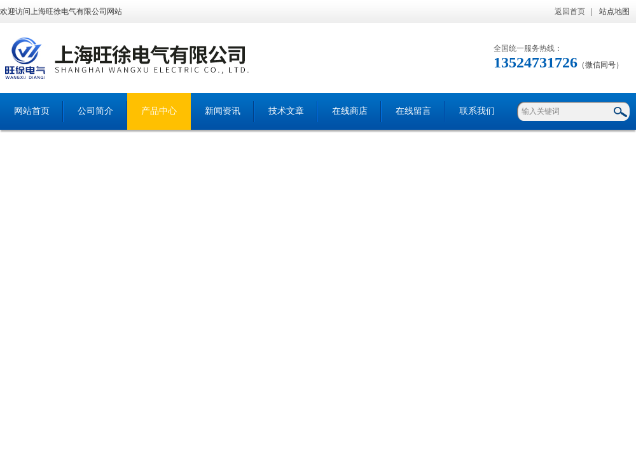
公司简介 (95, 111)
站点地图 (614, 11)
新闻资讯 (222, 111)
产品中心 (159, 111)
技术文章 (286, 111)
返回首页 (570, 11)
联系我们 (477, 111)
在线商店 (350, 111)
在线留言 (413, 111)
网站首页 (32, 111)
